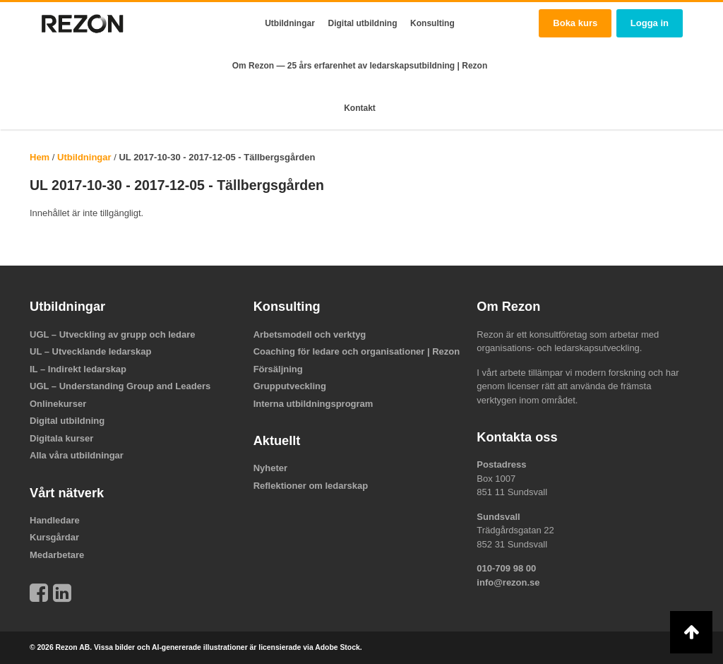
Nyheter (270, 468)
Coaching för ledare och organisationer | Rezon (356, 351)
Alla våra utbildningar (77, 455)
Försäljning (278, 369)
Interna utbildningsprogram (313, 403)
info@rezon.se (508, 582)
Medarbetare (57, 555)
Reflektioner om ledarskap (311, 485)
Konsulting (432, 23)
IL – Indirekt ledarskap (78, 369)
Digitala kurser (61, 438)
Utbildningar (290, 23)
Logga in (650, 23)
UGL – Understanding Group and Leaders (120, 386)
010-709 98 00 (506, 568)
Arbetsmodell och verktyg (309, 334)
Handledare (55, 520)
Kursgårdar (54, 537)
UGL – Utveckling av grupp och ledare (113, 334)
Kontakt (360, 108)
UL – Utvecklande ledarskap (90, 351)
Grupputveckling (289, 386)
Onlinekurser (58, 403)
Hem (39, 157)
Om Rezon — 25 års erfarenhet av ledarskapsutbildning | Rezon (359, 66)
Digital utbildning (363, 23)
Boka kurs (575, 23)
